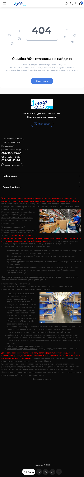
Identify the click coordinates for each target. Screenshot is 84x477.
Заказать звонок (12, 165)
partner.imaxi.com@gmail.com (14, 149)
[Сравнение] (59, 472)
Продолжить (42, 81)
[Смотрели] (46, 472)
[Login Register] (76, 4)
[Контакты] (71, 4)
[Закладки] (52, 472)
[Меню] (4, 4)
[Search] (66, 4)
